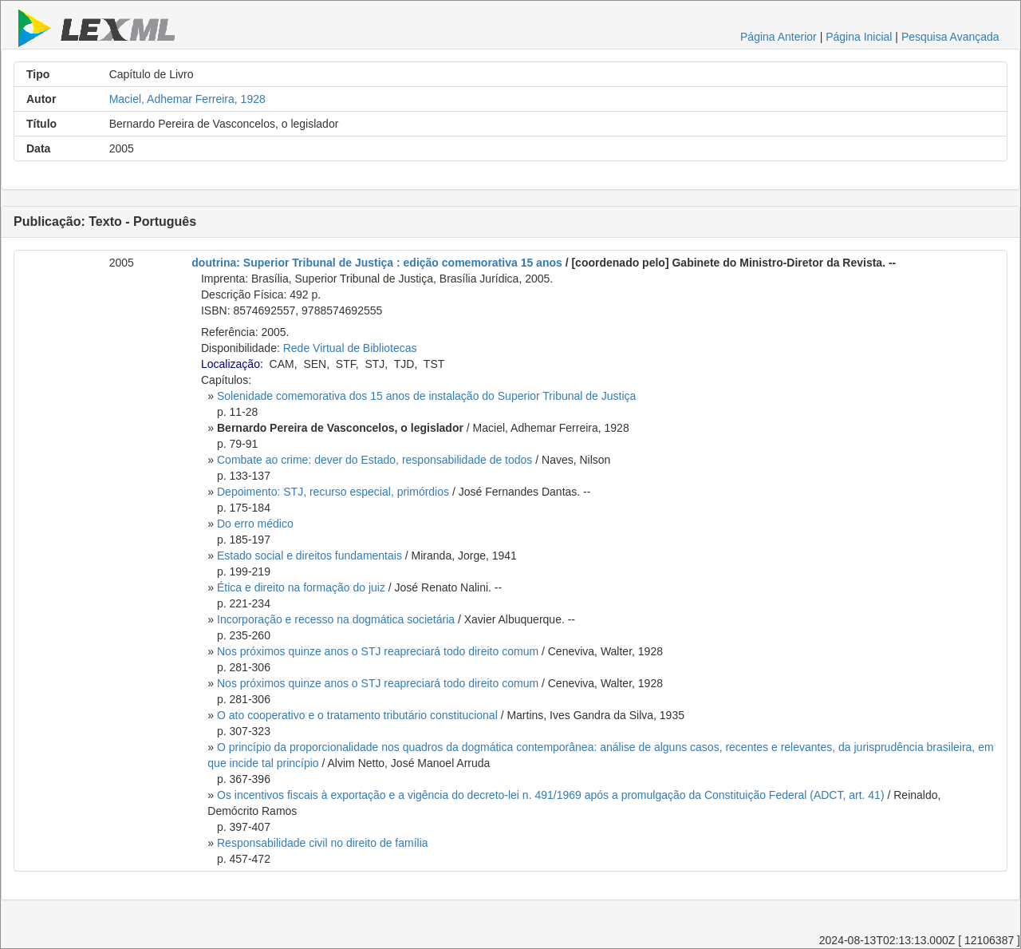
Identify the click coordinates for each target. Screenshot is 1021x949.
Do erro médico (255, 523)
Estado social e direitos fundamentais (309, 555)
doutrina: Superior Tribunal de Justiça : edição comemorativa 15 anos (376, 262)
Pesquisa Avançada (950, 36)
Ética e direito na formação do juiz (301, 587)
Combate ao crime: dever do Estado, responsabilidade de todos (374, 459)
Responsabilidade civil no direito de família (322, 842)
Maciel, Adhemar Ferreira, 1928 (187, 99)
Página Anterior (778, 36)
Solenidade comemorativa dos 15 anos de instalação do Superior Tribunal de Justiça (426, 395)
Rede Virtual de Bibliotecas (350, 348)
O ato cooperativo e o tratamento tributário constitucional (357, 715)
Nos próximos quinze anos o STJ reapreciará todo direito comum (377, 651)
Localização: (232, 364)
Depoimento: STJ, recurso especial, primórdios (333, 491)
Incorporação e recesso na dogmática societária (336, 619)
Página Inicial (859, 36)
